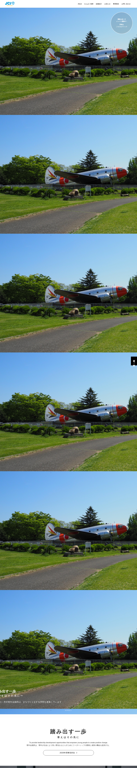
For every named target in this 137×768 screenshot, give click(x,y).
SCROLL (68, 710)
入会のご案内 (134, 361)
